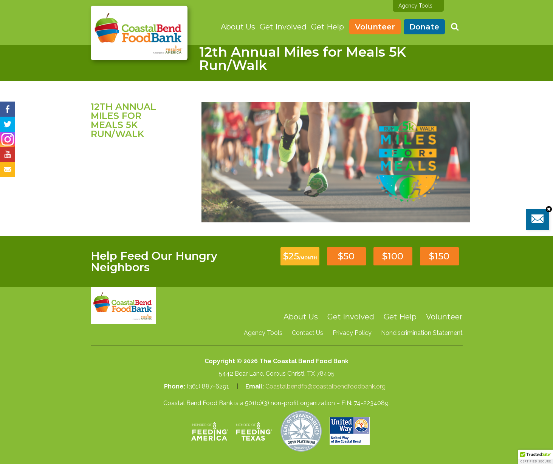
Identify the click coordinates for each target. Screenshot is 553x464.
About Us (238, 26)
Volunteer (375, 26)
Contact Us (307, 332)
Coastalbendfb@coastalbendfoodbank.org (325, 386)
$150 (439, 256)
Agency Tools (415, 6)
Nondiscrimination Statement (422, 332)
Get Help (327, 26)
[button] (535, 457)
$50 (346, 256)
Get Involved (283, 26)
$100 (392, 256)
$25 (300, 256)
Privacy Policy (352, 332)
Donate (424, 26)
